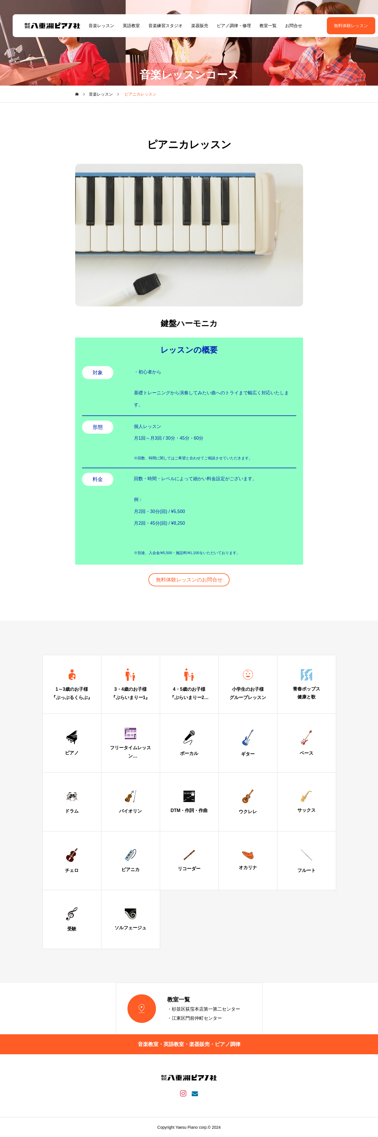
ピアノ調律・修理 (228, 25)
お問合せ (287, 25)
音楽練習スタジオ (159, 25)
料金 (98, 479)
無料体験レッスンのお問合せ (189, 580)
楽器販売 (193, 25)
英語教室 (125, 25)
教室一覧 (261, 25)
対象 (98, 372)
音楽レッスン (95, 25)
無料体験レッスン (337, 25)
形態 (98, 427)
